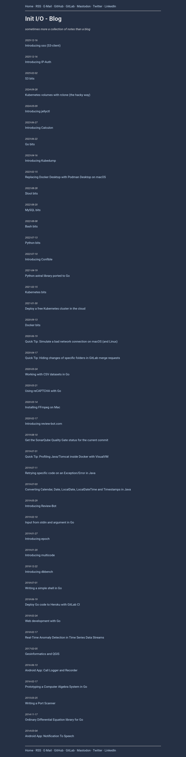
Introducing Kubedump (40, 160)
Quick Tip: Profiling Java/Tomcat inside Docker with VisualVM (66, 456)
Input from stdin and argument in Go (49, 522)
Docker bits (32, 325)
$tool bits (31, 193)
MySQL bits (32, 210)
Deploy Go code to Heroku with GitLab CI (52, 604)
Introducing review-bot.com (43, 423)
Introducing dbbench (39, 571)
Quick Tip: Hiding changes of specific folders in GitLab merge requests (72, 358)
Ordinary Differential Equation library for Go (54, 719)
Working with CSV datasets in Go (47, 374)
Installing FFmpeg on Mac (42, 407)
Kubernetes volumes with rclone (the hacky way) (57, 95)
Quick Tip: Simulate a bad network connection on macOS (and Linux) (71, 341)
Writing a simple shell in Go (43, 588)
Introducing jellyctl (37, 111)
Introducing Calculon (39, 127)
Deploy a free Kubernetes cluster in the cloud (55, 308)
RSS (38, 6)
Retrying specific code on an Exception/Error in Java (60, 473)
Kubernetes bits (35, 292)
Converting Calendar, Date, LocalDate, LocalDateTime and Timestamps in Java (78, 489)
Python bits (32, 243)
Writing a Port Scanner (40, 703)
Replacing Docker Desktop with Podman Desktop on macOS (65, 177)
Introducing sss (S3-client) (42, 45)
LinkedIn (110, 6)
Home (29, 6)
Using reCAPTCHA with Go (43, 391)
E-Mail (47, 6)
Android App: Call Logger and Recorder (51, 670)
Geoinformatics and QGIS (42, 654)
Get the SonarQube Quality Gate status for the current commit (66, 440)
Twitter (97, 6)
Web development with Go (42, 621)
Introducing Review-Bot (40, 506)
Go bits (30, 144)
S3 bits (29, 78)
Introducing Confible (38, 259)
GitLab (70, 6)
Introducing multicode (40, 555)
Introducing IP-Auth (38, 62)
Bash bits (31, 226)
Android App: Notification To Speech (49, 736)
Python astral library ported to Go (47, 276)
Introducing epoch (37, 539)
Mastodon (84, 6)
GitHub (58, 6)
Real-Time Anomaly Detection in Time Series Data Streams (64, 637)
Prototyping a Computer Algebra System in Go (56, 686)
